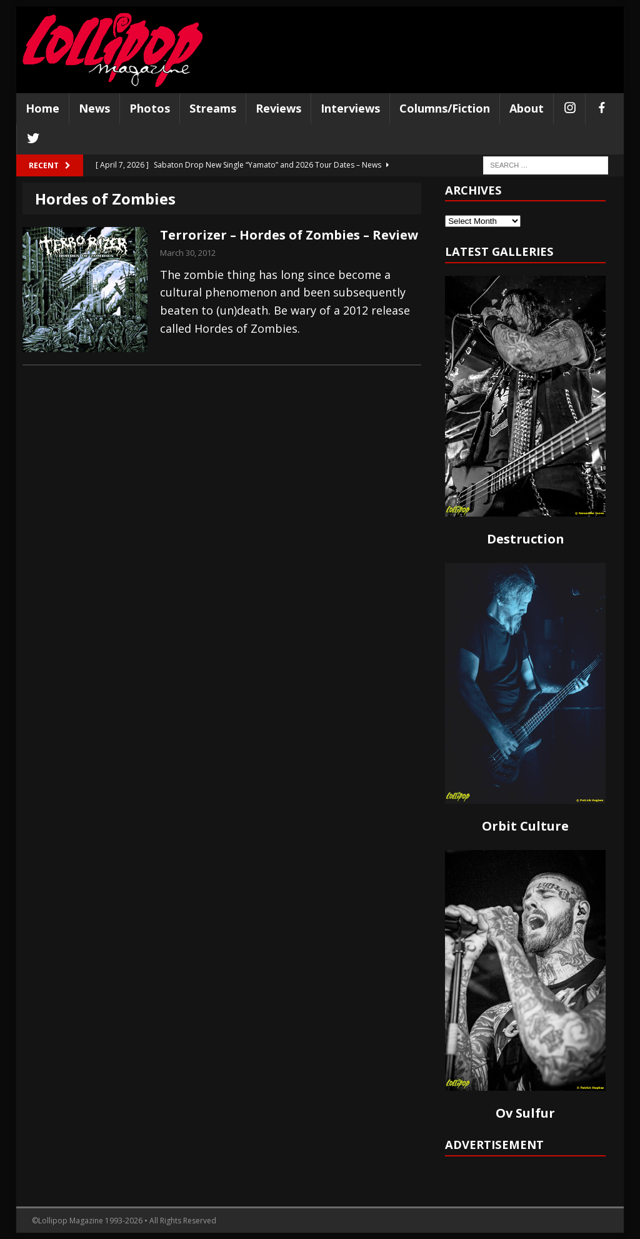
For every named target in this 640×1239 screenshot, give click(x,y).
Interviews (350, 108)
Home (42, 108)
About (526, 108)
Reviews (278, 108)
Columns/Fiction (444, 108)
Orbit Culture (525, 825)
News (94, 108)
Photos (149, 108)
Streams (212, 108)
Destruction (525, 538)
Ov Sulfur (525, 1113)
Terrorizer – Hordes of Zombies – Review (289, 234)
